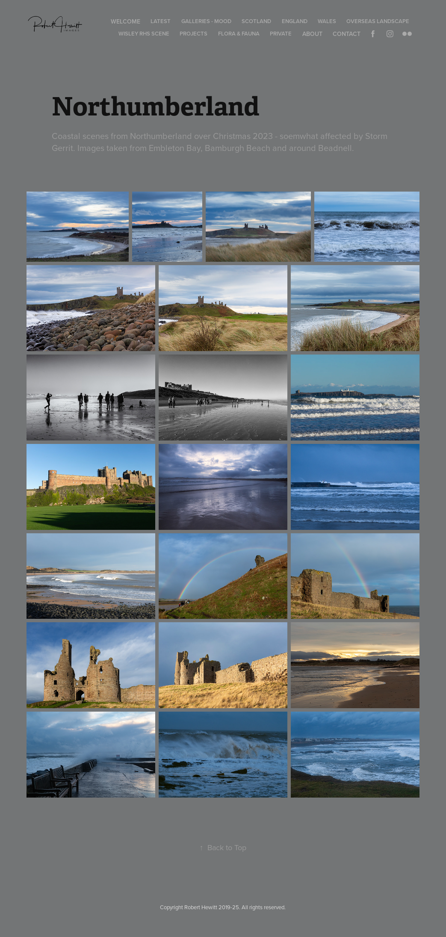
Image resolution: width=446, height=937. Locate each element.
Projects (193, 34)
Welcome (125, 21)
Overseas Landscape (377, 21)
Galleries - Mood (206, 21)
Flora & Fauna (239, 34)
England (294, 21)
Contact (346, 34)
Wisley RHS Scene (143, 34)
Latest (161, 21)
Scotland (256, 21)
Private (281, 34)
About (312, 34)
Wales (327, 21)
